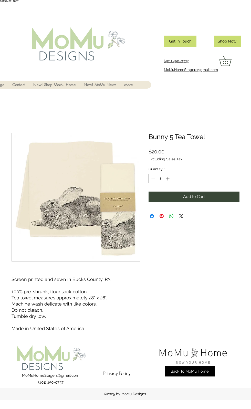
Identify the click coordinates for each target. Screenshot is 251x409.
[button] (230, 61)
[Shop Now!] (227, 41)
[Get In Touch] (180, 41)
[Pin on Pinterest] (162, 216)
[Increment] (168, 178)
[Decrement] (152, 178)
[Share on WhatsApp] (171, 216)
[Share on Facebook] (152, 216)
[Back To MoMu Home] (190, 371)
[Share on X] (181, 216)
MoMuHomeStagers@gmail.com (50, 375)
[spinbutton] (160, 178)
